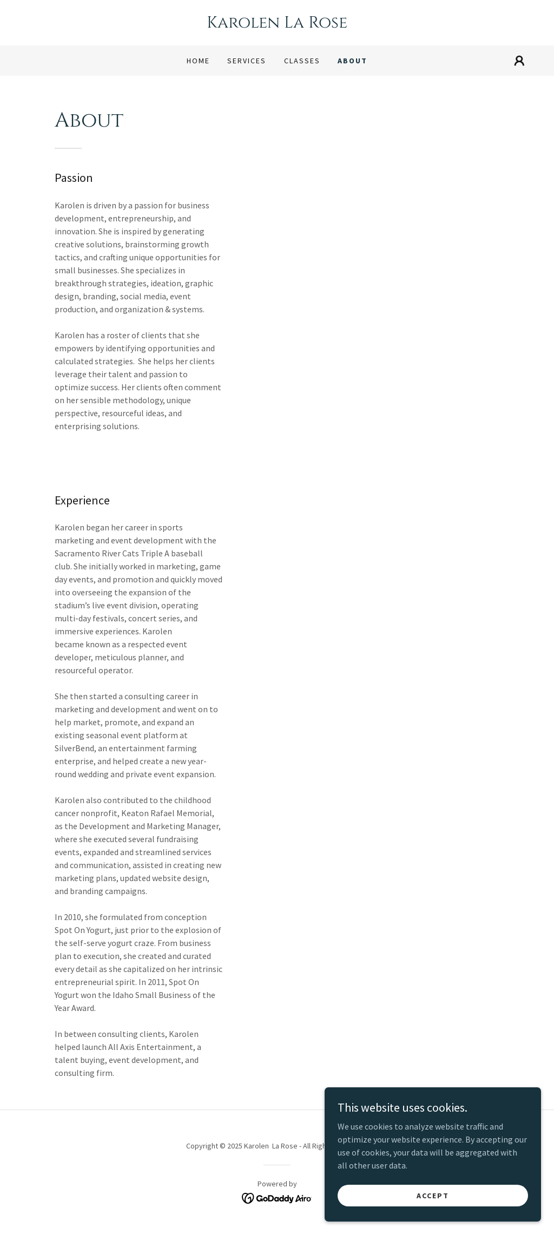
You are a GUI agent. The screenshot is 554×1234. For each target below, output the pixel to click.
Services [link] (246, 60)
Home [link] (198, 60)
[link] (277, 24)
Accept (433, 1217)
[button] (519, 60)
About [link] (352, 60)
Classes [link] (302, 60)
